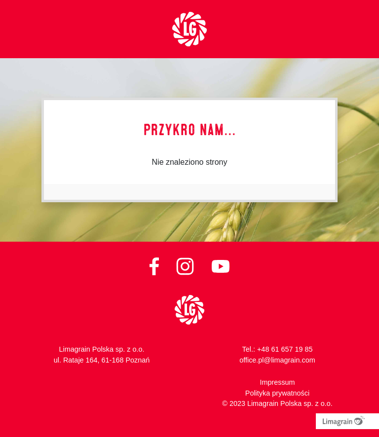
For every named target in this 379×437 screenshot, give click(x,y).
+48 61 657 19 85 (284, 349)
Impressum (277, 382)
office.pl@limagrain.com (277, 360)
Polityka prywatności (277, 393)
